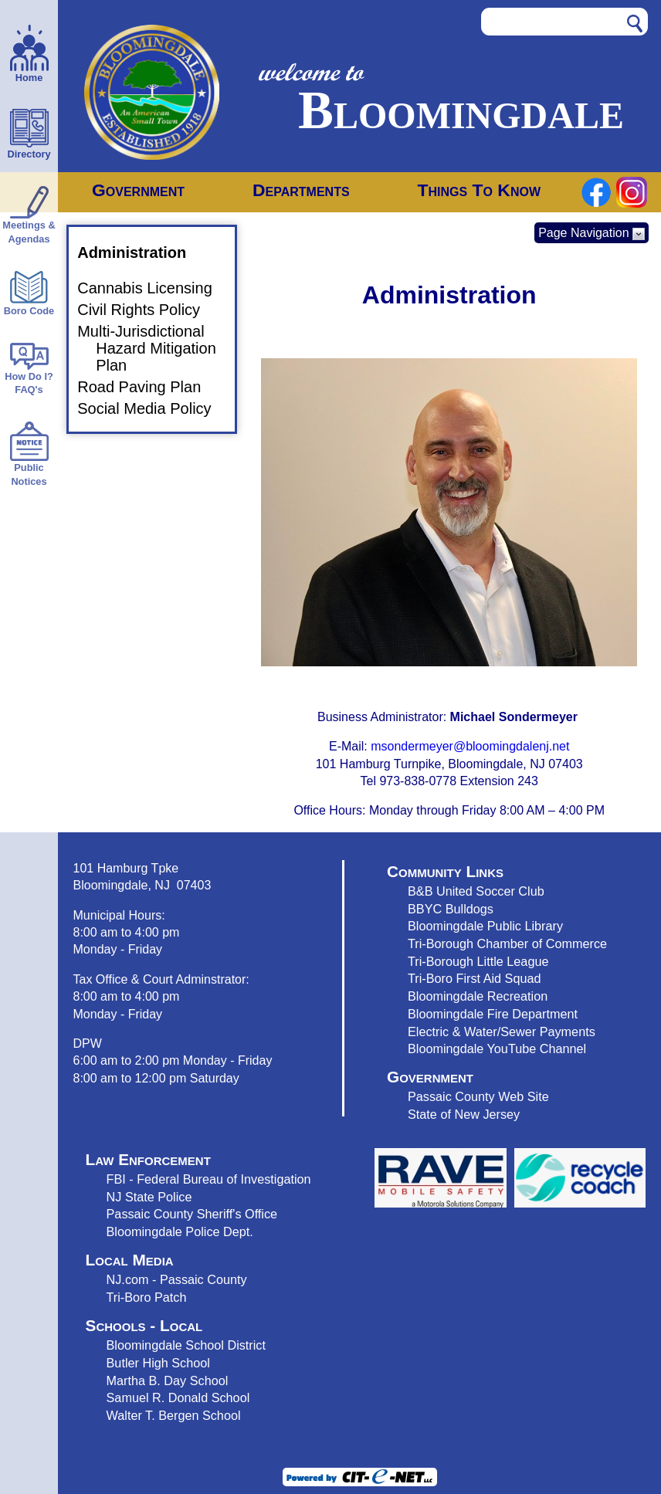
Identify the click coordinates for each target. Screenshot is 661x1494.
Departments (301, 190)
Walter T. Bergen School (174, 1415)
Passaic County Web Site (478, 1096)
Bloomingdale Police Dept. (180, 1231)
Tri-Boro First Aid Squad (474, 978)
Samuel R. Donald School (178, 1397)
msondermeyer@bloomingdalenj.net (470, 746)
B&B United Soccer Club (476, 891)
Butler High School (158, 1363)
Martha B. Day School (168, 1380)
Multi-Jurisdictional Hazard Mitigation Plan (156, 348)
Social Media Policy (153, 408)
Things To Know (479, 190)
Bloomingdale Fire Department (493, 1014)
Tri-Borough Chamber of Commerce (507, 943)
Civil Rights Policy (148, 309)
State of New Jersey (464, 1114)
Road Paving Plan (148, 386)
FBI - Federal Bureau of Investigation (209, 1179)
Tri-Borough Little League (478, 961)
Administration (141, 252)
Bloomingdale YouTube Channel (497, 1048)
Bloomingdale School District (186, 1345)
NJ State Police (149, 1197)
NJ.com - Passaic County (177, 1279)
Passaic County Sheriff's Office (192, 1214)
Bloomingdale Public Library (485, 926)
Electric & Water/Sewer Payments (501, 1031)
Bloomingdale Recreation (477, 996)
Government (138, 190)
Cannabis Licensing (154, 287)
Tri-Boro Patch (147, 1297)
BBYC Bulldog (447, 909)
